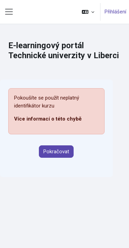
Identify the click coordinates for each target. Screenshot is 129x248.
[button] (88, 12)
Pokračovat (56, 151)
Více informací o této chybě (48, 119)
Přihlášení (115, 12)
